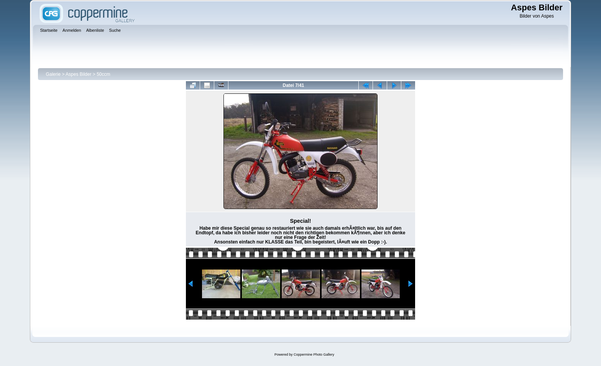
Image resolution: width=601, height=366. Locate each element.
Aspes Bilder (79, 74)
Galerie (53, 74)
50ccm (103, 74)
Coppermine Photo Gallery (314, 354)
